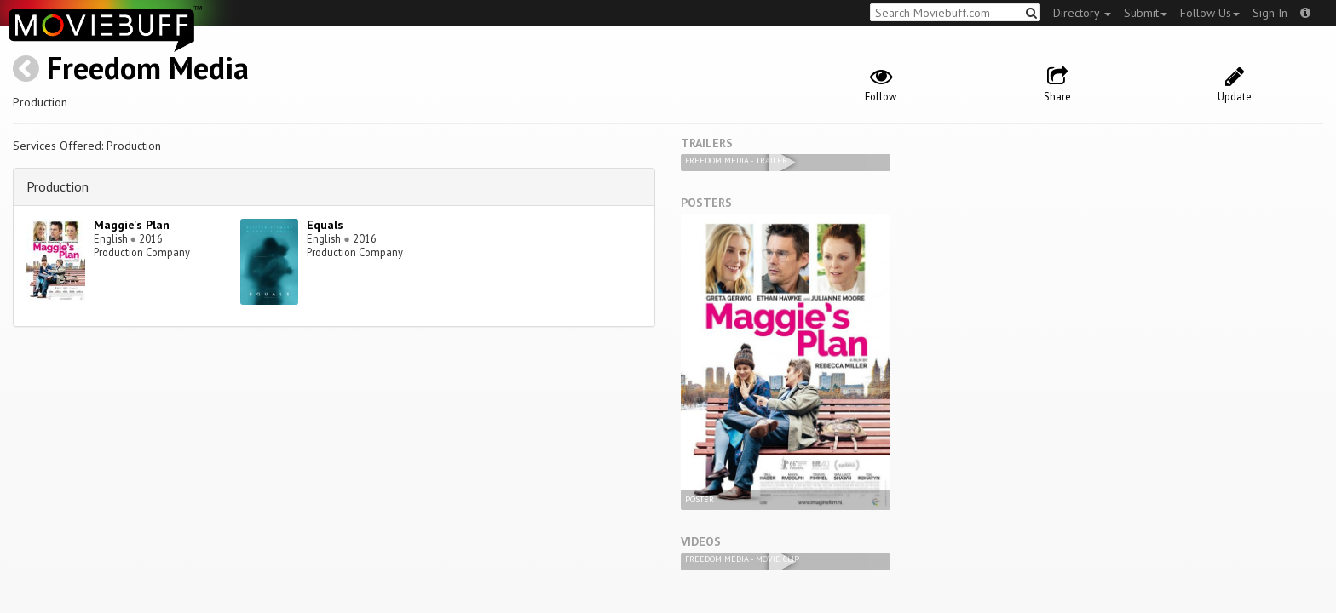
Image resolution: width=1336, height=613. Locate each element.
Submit (1145, 12)
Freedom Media (148, 68)
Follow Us (1210, 12)
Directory (1082, 12)
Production (57, 186)
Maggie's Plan (132, 224)
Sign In (1269, 12)
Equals (325, 224)
